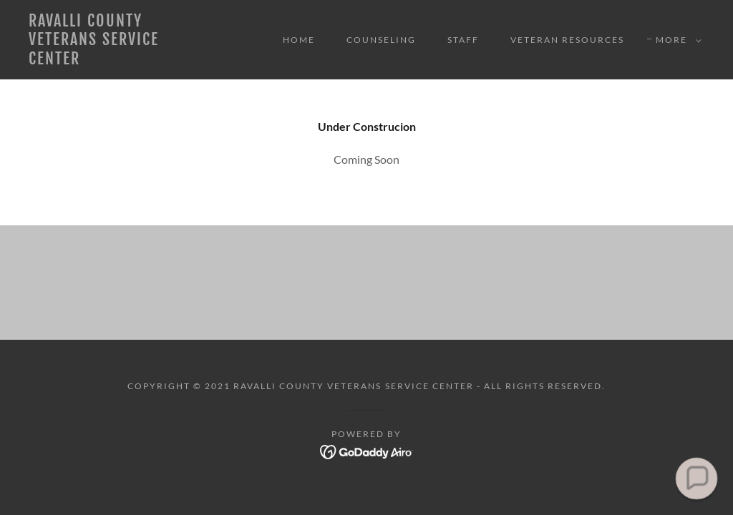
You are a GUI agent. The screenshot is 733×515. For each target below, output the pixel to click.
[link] (118, 60)
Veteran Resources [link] (567, 39)
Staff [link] (463, 39)
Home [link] (299, 39)
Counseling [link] (381, 39)
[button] (675, 40)
